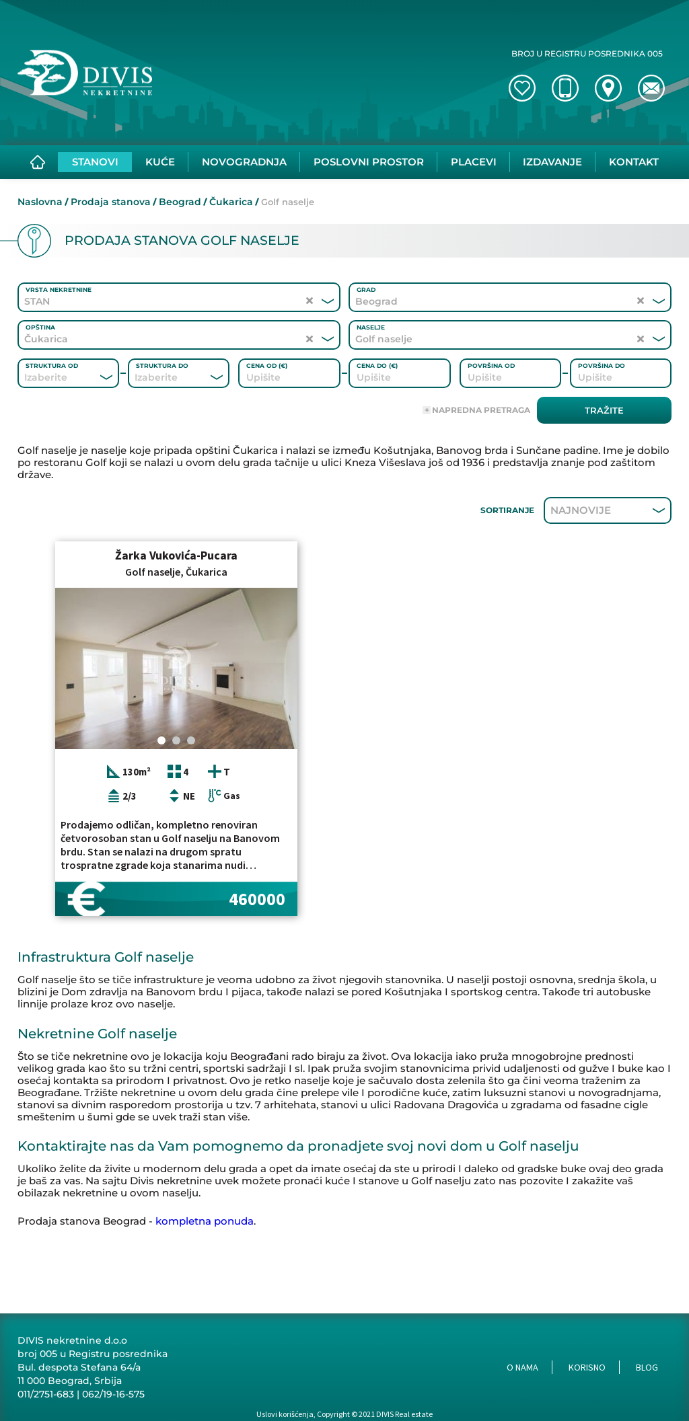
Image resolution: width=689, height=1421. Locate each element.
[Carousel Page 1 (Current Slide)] (161, 740)
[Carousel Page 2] (176, 740)
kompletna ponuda (204, 1221)
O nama (522, 1367)
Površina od (491, 365)
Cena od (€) (266, 365)
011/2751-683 (45, 1394)
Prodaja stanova (111, 202)
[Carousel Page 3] (191, 740)
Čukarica (231, 202)
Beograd (180, 202)
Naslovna (40, 202)
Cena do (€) (377, 365)
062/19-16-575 (113, 1394)
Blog (647, 1367)
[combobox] (50, 377)
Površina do (601, 365)
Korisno (587, 1367)
